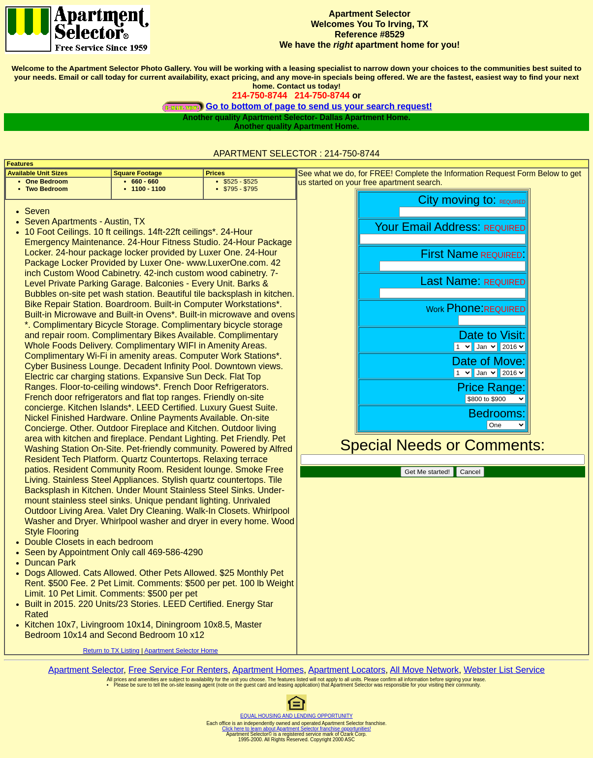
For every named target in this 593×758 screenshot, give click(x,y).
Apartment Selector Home (181, 650)
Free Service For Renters (178, 670)
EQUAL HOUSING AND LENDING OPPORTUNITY (296, 716)
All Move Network (424, 670)
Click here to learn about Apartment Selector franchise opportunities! (296, 728)
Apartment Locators (346, 670)
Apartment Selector (86, 670)
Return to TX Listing (111, 650)
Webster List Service (504, 670)
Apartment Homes (268, 670)
